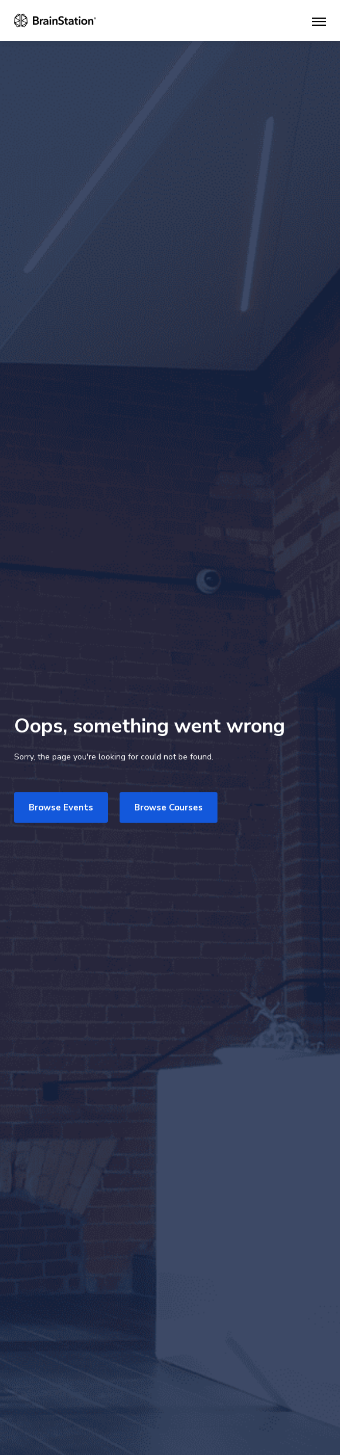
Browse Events (61, 807)
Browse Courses (168, 807)
